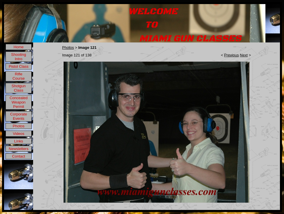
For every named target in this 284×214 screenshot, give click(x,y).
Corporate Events (18, 116)
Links (18, 141)
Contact (18, 156)
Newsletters (18, 149)
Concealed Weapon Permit (19, 102)
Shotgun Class (19, 88)
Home (19, 47)
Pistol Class (18, 66)
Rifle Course (18, 76)
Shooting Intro (18, 56)
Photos (18, 126)
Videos (18, 133)
